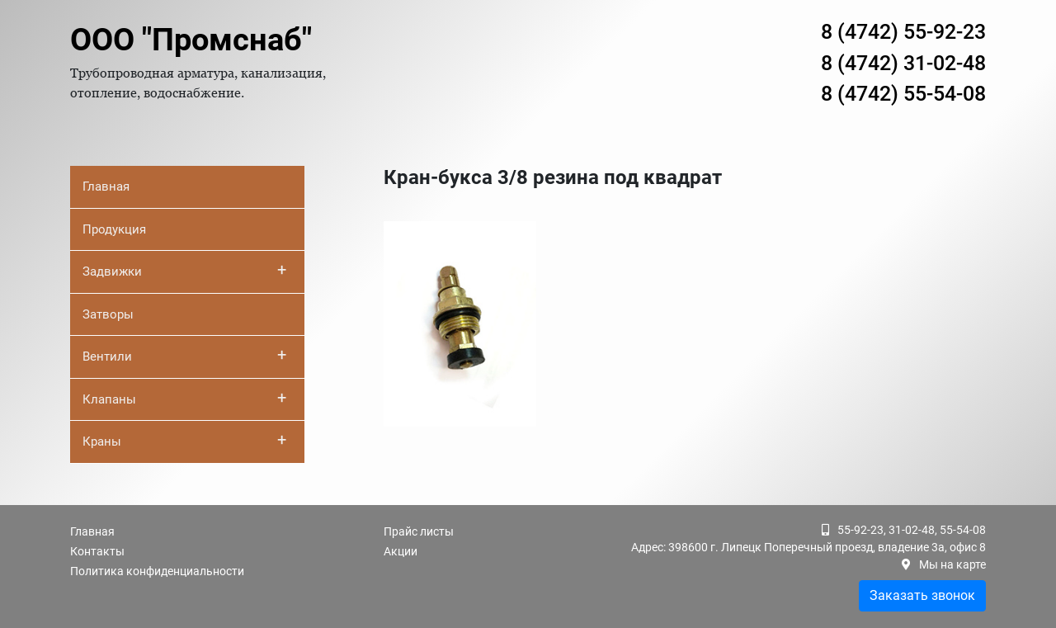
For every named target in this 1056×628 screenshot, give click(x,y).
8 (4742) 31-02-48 (903, 63)
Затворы (108, 314)
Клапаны (184, 398)
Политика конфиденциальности (157, 571)
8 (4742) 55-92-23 (903, 32)
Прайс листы (419, 531)
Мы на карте (952, 564)
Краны (184, 440)
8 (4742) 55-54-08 (903, 94)
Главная (106, 186)
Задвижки (184, 270)
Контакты (97, 551)
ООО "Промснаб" (191, 39)
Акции (400, 551)
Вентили (184, 355)
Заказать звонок (922, 595)
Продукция (114, 229)
